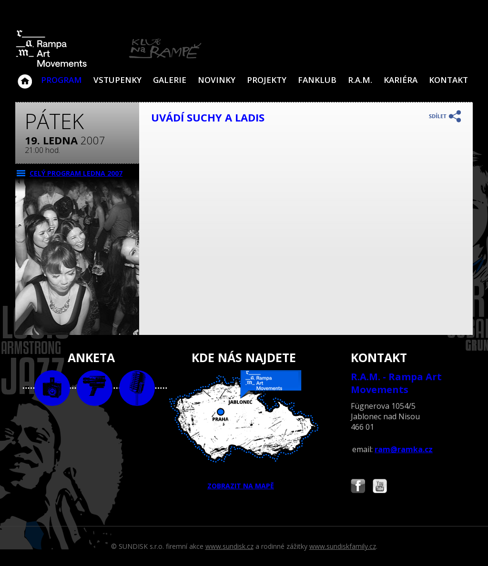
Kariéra (400, 79)
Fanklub (317, 79)
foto (52, 388)
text (137, 388)
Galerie (169, 79)
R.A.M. (360, 79)
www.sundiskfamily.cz (342, 546)
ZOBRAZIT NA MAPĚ (244, 430)
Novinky (216, 79)
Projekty (266, 79)
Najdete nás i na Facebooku (358, 487)
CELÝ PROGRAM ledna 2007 (76, 173)
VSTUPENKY (117, 79)
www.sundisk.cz (229, 546)
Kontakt (448, 79)
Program (61, 79)
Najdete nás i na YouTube (380, 487)
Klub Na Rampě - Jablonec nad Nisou (24, 77)
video (94, 388)
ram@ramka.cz (404, 449)
